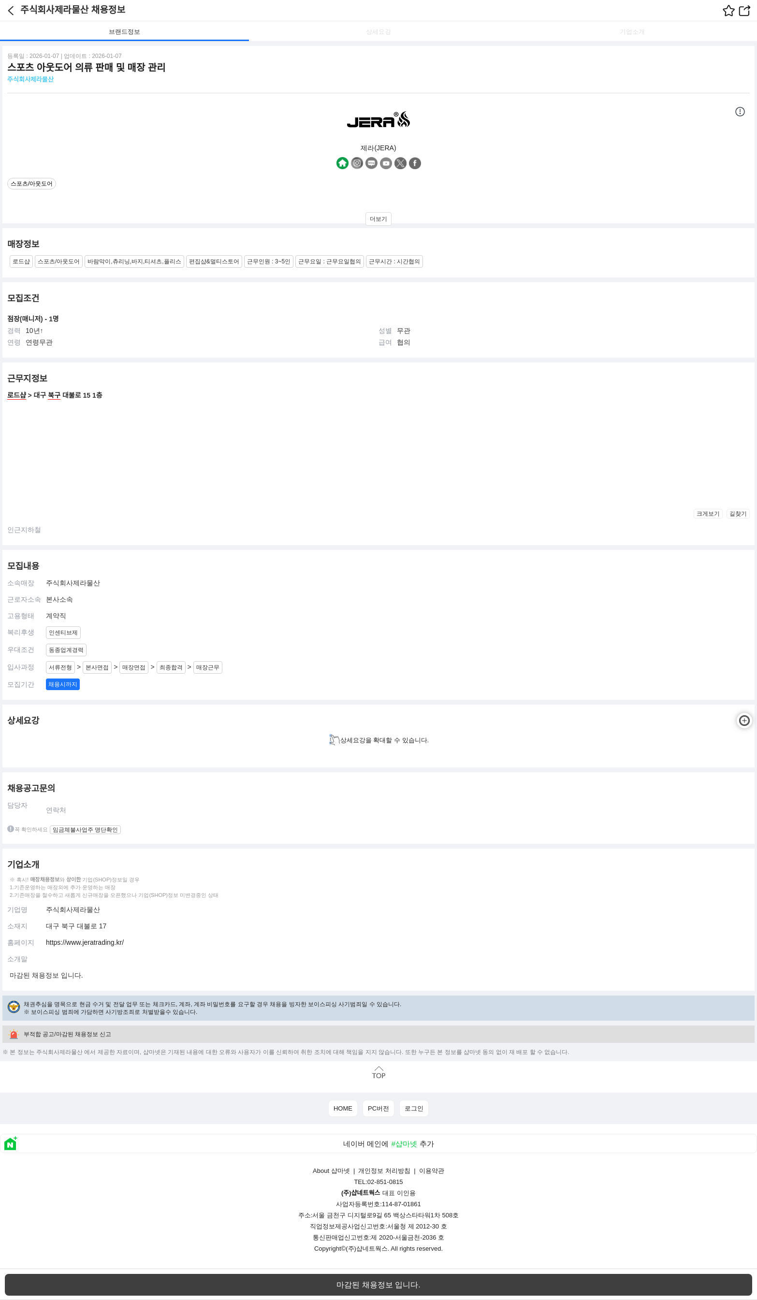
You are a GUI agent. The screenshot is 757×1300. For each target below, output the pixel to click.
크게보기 (708, 513)
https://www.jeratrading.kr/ (85, 942)
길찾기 (738, 513)
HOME (343, 1108)
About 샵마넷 (331, 1171)
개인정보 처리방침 (384, 1171)
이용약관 (431, 1171)
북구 (54, 395)
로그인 (414, 1108)
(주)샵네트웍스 (367, 1248)
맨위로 (378, 1072)
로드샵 (16, 395)
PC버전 (378, 1108)
